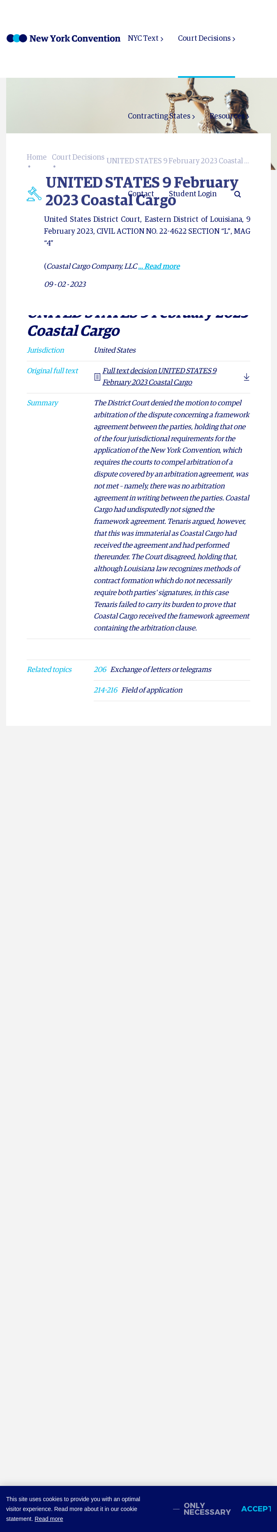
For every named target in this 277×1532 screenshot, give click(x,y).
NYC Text (143, 38)
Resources (227, 116)
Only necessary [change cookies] (207, 1509)
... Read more (159, 266)
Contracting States (159, 116)
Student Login (193, 194)
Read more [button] (49, 1519)
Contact (141, 194)
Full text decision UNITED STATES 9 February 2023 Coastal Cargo (155, 377)
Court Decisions (204, 38)
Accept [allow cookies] (256, 1509)
